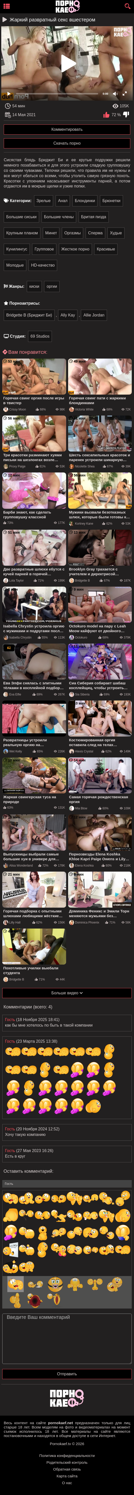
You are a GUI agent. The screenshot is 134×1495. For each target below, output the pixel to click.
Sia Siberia (79, 694)
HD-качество (43, 265)
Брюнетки (111, 201)
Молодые (15, 265)
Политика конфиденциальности (67, 1455)
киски (34, 286)
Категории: (21, 201)
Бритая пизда (93, 217)
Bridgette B (79, 580)
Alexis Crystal (81, 751)
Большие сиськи (21, 217)
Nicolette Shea (82, 466)
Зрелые (44, 201)
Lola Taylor (13, 580)
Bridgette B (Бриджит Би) (29, 315)
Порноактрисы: (24, 303)
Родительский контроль (67, 1462)
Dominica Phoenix (84, 922)
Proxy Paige (14, 466)
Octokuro (78, 637)
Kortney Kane (81, 523)
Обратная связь (67, 1469)
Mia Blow (78, 808)
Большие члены (59, 217)
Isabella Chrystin (17, 637)
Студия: (18, 336)
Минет (51, 233)
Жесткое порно (75, 249)
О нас (67, 1483)
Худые (116, 233)
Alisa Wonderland (18, 865)
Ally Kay (68, 315)
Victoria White (81, 409)
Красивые (106, 249)
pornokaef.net (60, 1423)
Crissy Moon (14, 409)
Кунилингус (16, 249)
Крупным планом (22, 233)
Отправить (67, 1374)
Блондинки (85, 201)
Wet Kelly (12, 751)
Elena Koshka (81, 865)
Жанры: (16, 286)
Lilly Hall (12, 922)
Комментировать (67, 129)
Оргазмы (72, 233)
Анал (63, 201)
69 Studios (40, 336)
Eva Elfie (12, 694)
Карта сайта (67, 1476)
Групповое (44, 249)
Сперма (95, 233)
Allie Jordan (93, 315)
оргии (52, 286)
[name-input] (67, 1184)
